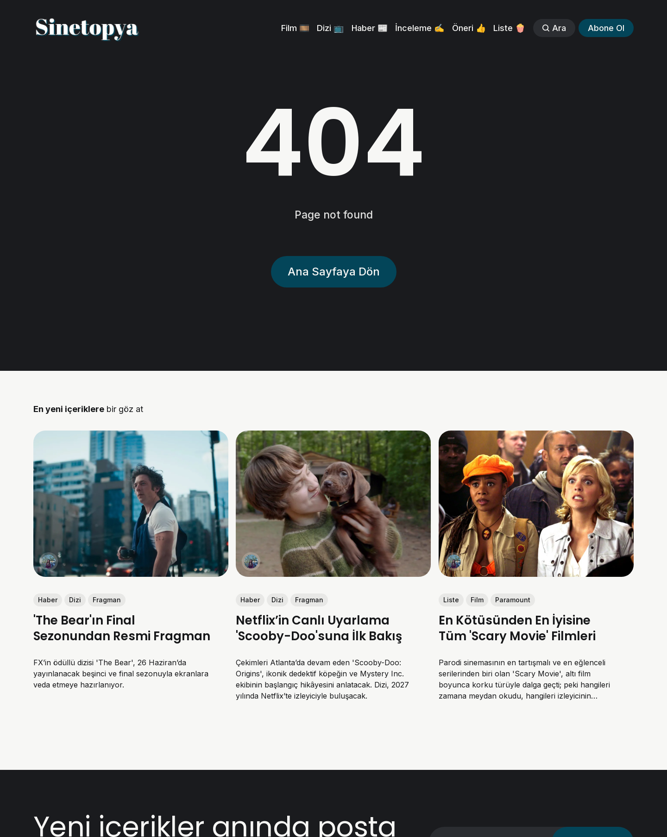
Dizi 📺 (330, 28)
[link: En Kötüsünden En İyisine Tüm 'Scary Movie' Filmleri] (536, 573)
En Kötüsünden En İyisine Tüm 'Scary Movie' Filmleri (517, 628)
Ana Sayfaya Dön (334, 271)
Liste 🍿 (509, 28)
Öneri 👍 (469, 28)
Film (477, 600)
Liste (451, 600)
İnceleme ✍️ (419, 28)
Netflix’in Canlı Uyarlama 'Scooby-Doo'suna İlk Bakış (319, 628)
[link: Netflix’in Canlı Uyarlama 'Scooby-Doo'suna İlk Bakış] (333, 573)
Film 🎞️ (295, 28)
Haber (47, 600)
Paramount (512, 600)
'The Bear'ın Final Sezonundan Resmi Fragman (121, 628)
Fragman (107, 600)
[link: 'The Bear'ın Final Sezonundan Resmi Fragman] (130, 573)
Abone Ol (606, 28)
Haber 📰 (370, 28)
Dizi (75, 600)
